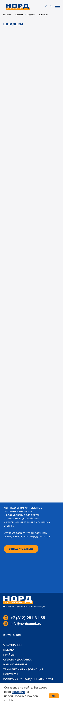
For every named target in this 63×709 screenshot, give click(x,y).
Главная (7, 14)
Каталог (19, 14)
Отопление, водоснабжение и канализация (24, 606)
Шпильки (43, 14)
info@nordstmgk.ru (26, 623)
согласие (18, 691)
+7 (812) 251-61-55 (28, 617)
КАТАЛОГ (9, 649)
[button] (46, 6)
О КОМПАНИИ (12, 644)
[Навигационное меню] (57, 6)
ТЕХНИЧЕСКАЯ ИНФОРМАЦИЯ (23, 669)
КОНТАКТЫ (10, 674)
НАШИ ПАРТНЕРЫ (15, 664)
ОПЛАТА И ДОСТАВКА (17, 659)
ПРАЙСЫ (9, 654)
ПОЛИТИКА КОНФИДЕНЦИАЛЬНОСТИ (28, 679)
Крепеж (31, 14)
